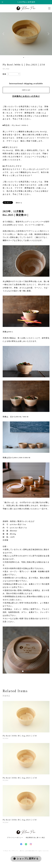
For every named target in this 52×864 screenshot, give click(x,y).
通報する (19, 202)
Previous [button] (4, 33)
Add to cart (26, 90)
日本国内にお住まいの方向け (26, 96)
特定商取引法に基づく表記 (35, 837)
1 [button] (23, 57)
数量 (4, 74)
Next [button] (48, 33)
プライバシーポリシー (15, 837)
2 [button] (25, 57)
